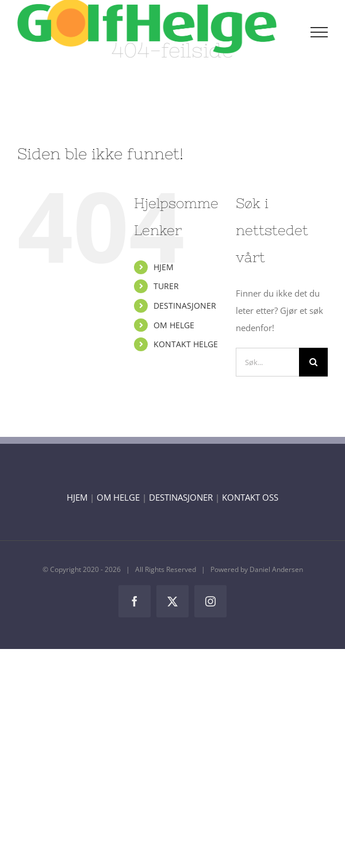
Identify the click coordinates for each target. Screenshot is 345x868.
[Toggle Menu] (319, 32)
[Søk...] (267, 362)
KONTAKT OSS (250, 497)
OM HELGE (174, 325)
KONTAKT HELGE (186, 344)
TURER (166, 286)
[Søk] (313, 362)
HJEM (164, 267)
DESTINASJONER (185, 305)
